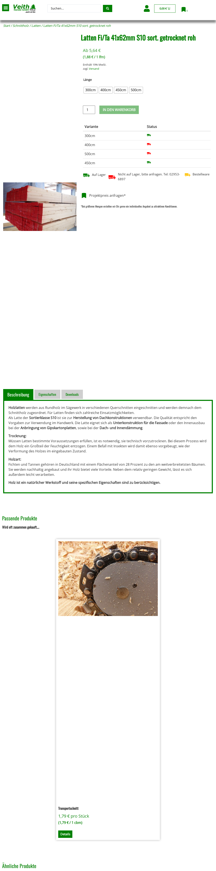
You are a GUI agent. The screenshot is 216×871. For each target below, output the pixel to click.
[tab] (18, 394)
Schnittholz (21, 25)
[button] (5, 7)
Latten (35, 25)
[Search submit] (107, 8)
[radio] (90, 90)
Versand (94, 69)
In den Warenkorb (119, 109)
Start (6, 25)
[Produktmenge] (89, 110)
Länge (87, 79)
